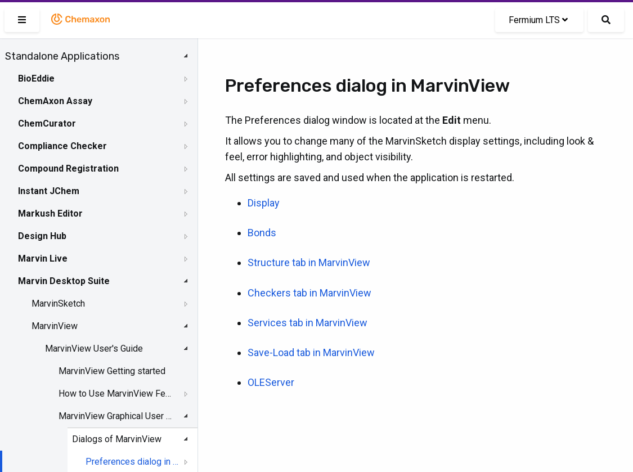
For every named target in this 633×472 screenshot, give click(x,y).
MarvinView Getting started (112, 371)
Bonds (262, 233)
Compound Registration (68, 168)
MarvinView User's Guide (94, 348)
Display (264, 203)
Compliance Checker (62, 146)
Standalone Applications (62, 56)
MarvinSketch (58, 303)
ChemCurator (47, 123)
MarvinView (55, 326)
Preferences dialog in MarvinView (132, 461)
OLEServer (271, 382)
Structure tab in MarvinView (309, 262)
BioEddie (36, 78)
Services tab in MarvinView (307, 323)
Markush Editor (50, 213)
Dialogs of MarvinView (116, 439)
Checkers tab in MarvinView (309, 293)
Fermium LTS (538, 20)
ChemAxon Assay (55, 101)
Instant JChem (48, 191)
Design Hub (42, 236)
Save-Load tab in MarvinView (311, 352)
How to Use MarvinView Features (116, 393)
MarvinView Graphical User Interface (116, 416)
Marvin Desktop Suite (64, 281)
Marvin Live (43, 258)
